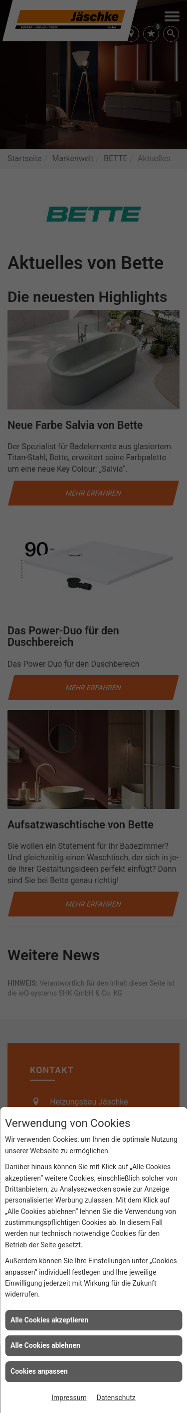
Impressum (68, 1398)
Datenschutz (116, 1398)
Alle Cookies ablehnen (45, 1345)
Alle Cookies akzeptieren (49, 1320)
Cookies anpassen (39, 1371)
